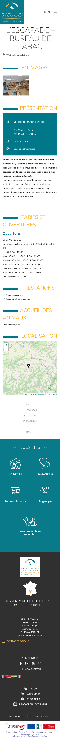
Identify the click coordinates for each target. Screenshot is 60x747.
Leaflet (26, 394)
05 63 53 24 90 (21, 141)
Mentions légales (16, 716)
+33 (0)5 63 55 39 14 (32, 635)
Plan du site (32, 716)
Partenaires (46, 716)
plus (30, 432)
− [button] (6, 349)
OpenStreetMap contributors (47, 394)
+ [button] (6, 345)
